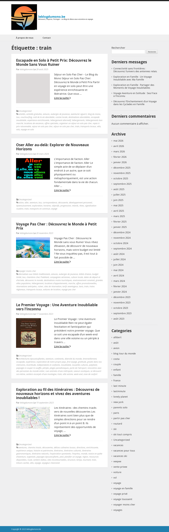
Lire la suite (62, 98)
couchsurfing (26, 117)
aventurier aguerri (79, 114)
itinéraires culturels (72, 450)
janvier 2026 (120, 162)
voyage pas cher (69, 289)
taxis (81, 286)
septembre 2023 (122, 313)
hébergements (78, 120)
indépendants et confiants (48, 364)
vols (18, 129)
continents (59, 358)
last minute (119, 385)
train (77, 126)
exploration (37, 205)
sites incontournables (56, 459)
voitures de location (51, 289)
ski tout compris (122, 434)
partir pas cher (121, 418)
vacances (118, 445)
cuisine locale (61, 117)
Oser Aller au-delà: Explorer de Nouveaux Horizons (52, 146)
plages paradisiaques (59, 368)
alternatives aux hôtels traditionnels (34, 274)
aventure (33, 202)
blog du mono (94, 114)
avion (116, 348)
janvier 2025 (120, 226)
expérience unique (24, 450)
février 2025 (119, 221)
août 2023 (118, 318)
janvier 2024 (120, 291)
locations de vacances (34, 123)
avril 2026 (118, 146)
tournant (87, 459)
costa (116, 358)
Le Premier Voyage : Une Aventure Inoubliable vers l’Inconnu (57, 306)
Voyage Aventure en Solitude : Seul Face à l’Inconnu (135, 94)
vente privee (120, 466)
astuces (46, 114)
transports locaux (88, 126)
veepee (117, 461)
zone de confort (90, 374)
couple (117, 364)
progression (65, 205)
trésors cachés (22, 462)
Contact (47, 37)
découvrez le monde (34, 280)
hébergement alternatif (60, 120)
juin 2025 (118, 200)
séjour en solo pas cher (64, 126)
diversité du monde (73, 358)
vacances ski (120, 456)
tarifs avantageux (70, 286)
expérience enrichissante (38, 120)
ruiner (40, 286)
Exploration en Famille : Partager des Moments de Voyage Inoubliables (133, 86)
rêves (81, 205)
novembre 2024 (121, 237)
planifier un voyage (72, 456)
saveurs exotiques (82, 371)
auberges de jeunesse (60, 114)
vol (115, 477)
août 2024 (118, 253)
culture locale (77, 277)
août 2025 (118, 189)
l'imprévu (76, 453)
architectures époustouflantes (31, 358)
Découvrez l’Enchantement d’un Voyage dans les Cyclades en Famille (135, 103)
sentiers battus (39, 459)
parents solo (120, 407)
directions (81, 447)
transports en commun (40, 208)
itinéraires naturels (40, 453)
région (85, 456)
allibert (117, 337)
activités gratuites (34, 114)
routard (117, 423)
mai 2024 (118, 270)
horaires (47, 205)
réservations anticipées (26, 286)
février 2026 (119, 156)
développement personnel (80, 202)
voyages (117, 509)
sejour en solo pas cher (42, 126)
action (21, 202)
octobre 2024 (120, 243)
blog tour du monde (124, 353)
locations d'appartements (56, 283)
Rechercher (118, 47)
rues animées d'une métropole (59, 371)
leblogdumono (26, 69)
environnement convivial (84, 280)
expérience (30, 361)
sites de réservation (52, 286)
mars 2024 (119, 280)
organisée (31, 456)
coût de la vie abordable (43, 117)
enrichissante (92, 447)
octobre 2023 (120, 307)
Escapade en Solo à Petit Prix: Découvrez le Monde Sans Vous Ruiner (53, 62)
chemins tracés (34, 447)
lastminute (119, 391)
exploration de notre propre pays (51, 361)
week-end (78, 374)
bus (18, 117)
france (116, 380)
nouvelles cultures (80, 364)
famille (117, 375)
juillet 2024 (119, 259)
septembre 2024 (122, 248)
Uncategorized (25, 111)
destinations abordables (79, 117)
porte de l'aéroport (78, 368)
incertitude (31, 364)
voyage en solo (27, 129)
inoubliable (66, 364)
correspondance (50, 202)
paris (116, 412)
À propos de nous (24, 37)
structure (71, 459)
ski (114, 429)
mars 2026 (119, 151)
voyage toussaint (122, 499)
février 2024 (119, 286)
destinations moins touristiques (58, 280)
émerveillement (90, 358)
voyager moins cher (27, 271)
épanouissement (23, 205)
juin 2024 (118, 264)
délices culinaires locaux (65, 447)
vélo (99, 126)
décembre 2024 (121, 232)
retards (75, 205)
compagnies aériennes (60, 277)
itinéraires (58, 450)
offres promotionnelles (86, 283)
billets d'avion (85, 274)
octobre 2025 (120, 178)
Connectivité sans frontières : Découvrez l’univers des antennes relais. (135, 70)
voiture (117, 472)
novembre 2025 (121, 173)
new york (118, 402)
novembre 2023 (121, 302)
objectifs (55, 205)
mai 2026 (118, 140)
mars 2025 (119, 216)
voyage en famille (123, 488)
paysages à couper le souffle (28, 368)
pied (61, 456)
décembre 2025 (121, 167)
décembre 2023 (121, 297)
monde (84, 453)
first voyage (72, 361)
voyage (54, 208)
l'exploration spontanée (60, 453)
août (116, 342)
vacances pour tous (124, 450)
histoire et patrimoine (43, 450)
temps (79, 459)
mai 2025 (118, 205)
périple (46, 368)
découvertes (47, 447)
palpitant (93, 364)
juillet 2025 (119, 194)
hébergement (38, 283)
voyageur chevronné (51, 462)
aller (27, 202)
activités (21, 114)
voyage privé (120, 493)
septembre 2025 (122, 183)
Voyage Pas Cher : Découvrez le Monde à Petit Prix (56, 226)
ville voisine (68, 374)
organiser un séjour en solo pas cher (75, 123)
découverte (63, 202)
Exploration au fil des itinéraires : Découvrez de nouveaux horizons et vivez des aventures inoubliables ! (57, 393)
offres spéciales (51, 123)
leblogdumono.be (51, 16)
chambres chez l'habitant (38, 277)
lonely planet (120, 396)
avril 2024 (118, 275)
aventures (22, 447)
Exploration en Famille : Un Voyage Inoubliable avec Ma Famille (132, 78)
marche (71, 283)
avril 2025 (118, 210)
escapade (20, 361)
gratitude (82, 361)
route (29, 459)
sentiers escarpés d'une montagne (41, 374)
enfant (117, 369)
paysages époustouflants (47, 456)
